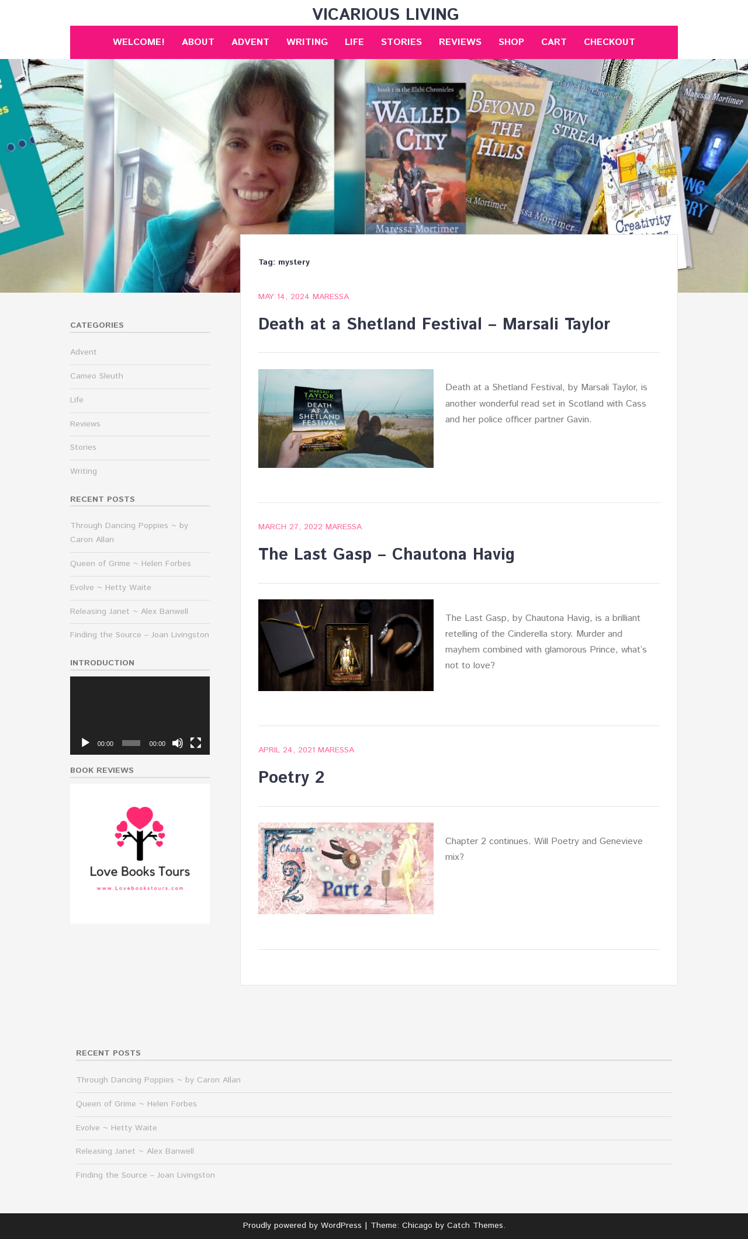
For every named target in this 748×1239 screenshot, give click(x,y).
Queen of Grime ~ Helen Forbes (130, 564)
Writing (307, 42)
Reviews (460, 42)
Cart (554, 42)
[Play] (85, 743)
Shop (511, 42)
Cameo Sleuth (96, 376)
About (198, 42)
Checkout (609, 42)
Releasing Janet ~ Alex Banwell (129, 611)
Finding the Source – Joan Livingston (139, 635)
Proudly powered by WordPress (302, 1225)
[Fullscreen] (196, 743)
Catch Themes (475, 1225)
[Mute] (177, 743)
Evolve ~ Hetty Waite (110, 588)
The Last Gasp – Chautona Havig (386, 555)
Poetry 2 (291, 778)
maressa (331, 297)
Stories (401, 42)
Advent (250, 42)
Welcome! (139, 42)
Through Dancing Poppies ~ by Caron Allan (158, 1080)
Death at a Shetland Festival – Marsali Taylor (434, 324)
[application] (140, 715)
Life (354, 42)
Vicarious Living (385, 15)
